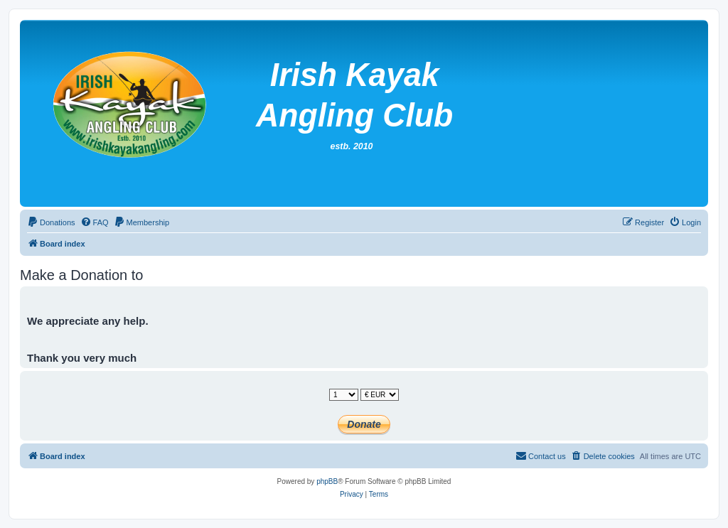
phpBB (327, 481)
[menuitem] (51, 222)
